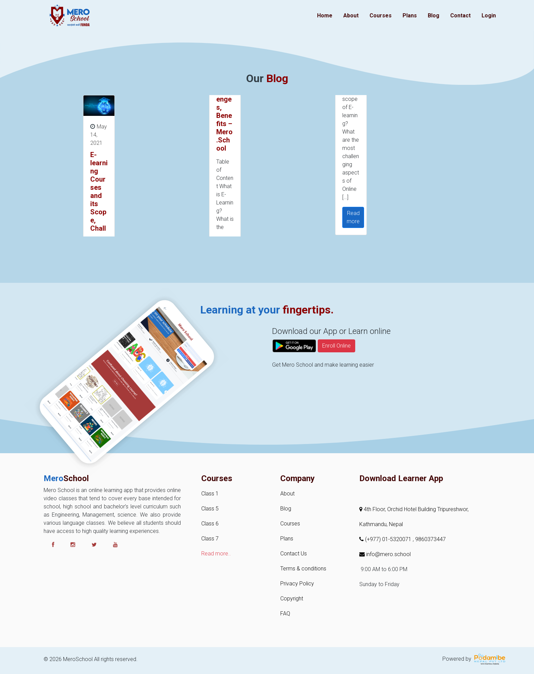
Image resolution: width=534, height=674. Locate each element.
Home (324, 15)
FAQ (285, 613)
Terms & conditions (303, 568)
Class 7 (210, 538)
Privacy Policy (297, 583)
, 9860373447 (429, 539)
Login (489, 15)
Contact (460, 15)
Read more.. (216, 553)
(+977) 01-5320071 (386, 539)
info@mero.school (385, 554)
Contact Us (293, 553)
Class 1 (210, 493)
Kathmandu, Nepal (381, 524)
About (351, 15)
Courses (381, 15)
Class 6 (210, 523)
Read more (353, 217)
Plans (410, 15)
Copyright (291, 598)
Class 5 (210, 508)
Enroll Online (336, 364)
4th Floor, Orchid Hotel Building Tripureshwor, (414, 509)
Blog (433, 15)
